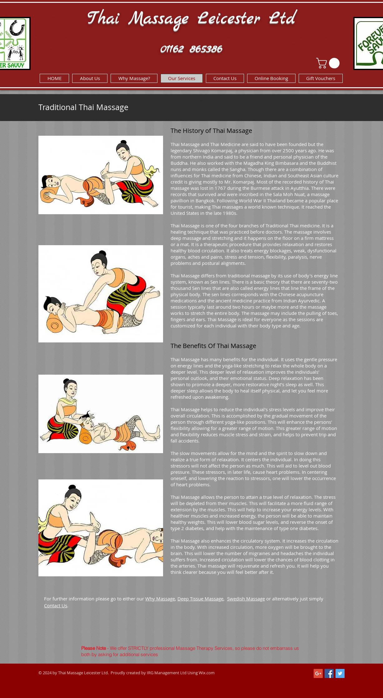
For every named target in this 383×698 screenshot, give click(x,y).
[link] (329, 63)
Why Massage (160, 598)
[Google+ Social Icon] (318, 673)
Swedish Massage (246, 598)
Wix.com (207, 672)
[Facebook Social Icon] (329, 673)
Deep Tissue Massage (200, 598)
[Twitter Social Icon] (340, 673)
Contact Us (55, 605)
